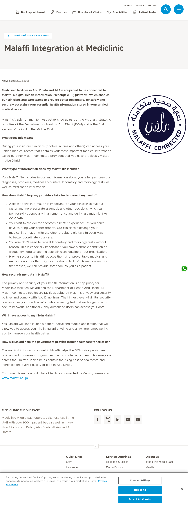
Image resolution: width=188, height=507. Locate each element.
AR (154, 5)
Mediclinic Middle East (159, 462)
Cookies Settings (140, 480)
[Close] (182, 489)
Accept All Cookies (140, 499)
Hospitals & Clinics (117, 462)
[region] (94, 489)
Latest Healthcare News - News (28, 35)
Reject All (140, 490)
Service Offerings (118, 456)
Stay (69, 462)
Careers (127, 5)
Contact (139, 5)
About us (152, 456)
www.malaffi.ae (13, 378)
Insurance (72, 467)
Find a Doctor (114, 467)
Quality (150, 467)
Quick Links (74, 456)
